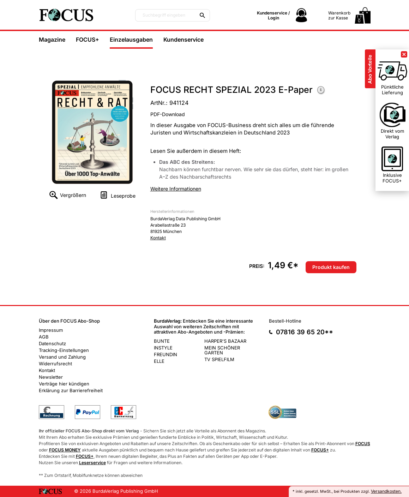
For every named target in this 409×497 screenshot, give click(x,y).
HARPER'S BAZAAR (225, 341)
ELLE (159, 361)
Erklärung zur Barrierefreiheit (71, 390)
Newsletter (51, 377)
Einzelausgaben (131, 39)
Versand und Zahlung (62, 357)
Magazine (52, 39)
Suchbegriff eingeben (164, 15)
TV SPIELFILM (219, 359)
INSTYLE (163, 348)
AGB (44, 337)
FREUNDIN (165, 354)
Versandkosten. (386, 491)
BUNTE (162, 341)
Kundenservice (183, 39)
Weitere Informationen (321, 90)
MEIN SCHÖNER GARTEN (222, 350)
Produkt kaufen (331, 267)
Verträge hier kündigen (64, 384)
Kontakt (158, 237)
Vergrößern (73, 195)
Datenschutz (52, 343)
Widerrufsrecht (55, 363)
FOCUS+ (87, 39)
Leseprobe (123, 196)
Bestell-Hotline (285, 321)
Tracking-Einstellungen (64, 350)
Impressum (51, 330)
